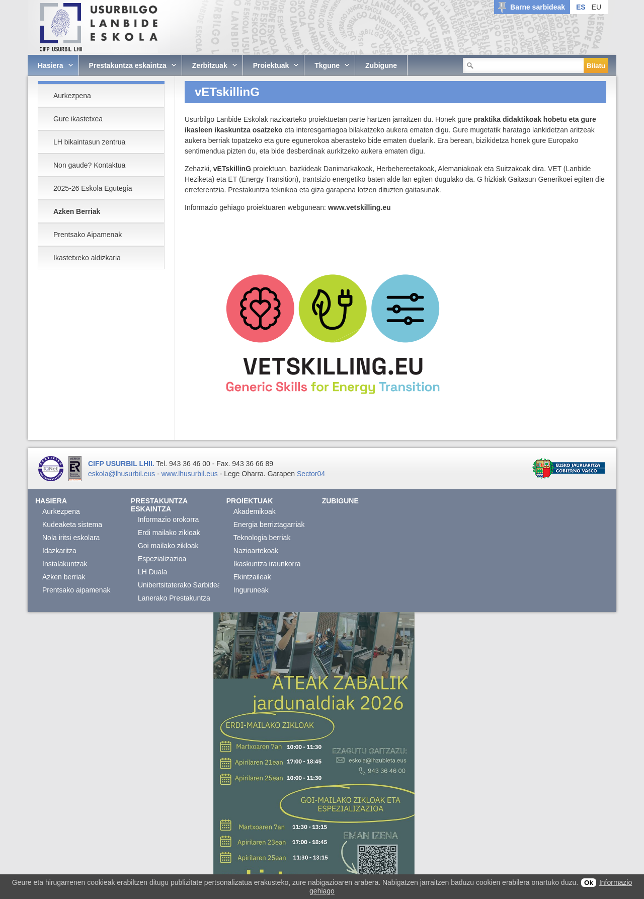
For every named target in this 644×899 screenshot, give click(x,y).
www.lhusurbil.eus (190, 474)
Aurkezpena (61, 511)
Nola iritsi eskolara (71, 538)
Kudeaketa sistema (72, 524)
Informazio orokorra (168, 519)
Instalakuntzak (65, 564)
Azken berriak (64, 577)
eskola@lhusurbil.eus (121, 474)
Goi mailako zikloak (168, 546)
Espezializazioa (162, 559)
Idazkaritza (59, 551)
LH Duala (152, 572)
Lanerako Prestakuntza (174, 598)
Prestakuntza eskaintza (159, 505)
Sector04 (311, 474)
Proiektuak (249, 501)
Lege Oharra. (245, 474)
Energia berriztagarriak (269, 524)
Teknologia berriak (262, 538)
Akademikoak (254, 511)
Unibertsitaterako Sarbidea (179, 585)
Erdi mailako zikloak (169, 533)
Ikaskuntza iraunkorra (267, 564)
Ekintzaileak (252, 577)
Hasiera (51, 501)
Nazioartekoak (256, 551)
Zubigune (340, 501)
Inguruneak (251, 590)
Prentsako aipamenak (76, 590)
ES (581, 7)
